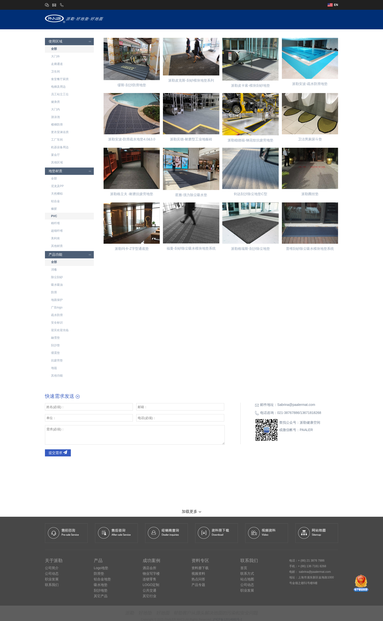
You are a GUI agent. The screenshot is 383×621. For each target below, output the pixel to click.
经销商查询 (285, 19)
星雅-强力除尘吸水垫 (191, 195)
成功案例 (261, 19)
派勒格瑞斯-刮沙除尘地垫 (250, 249)
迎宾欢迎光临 (60, 330)
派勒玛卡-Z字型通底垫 (132, 249)
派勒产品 (214, 19)
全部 (54, 49)
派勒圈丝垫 (310, 194)
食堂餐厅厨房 (60, 79)
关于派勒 (192, 19)
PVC (54, 216)
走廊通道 (57, 64)
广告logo (57, 307)
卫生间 (55, 71)
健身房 (55, 102)
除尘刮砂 (57, 277)
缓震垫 (55, 353)
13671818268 (310, 413)
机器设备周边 (60, 147)
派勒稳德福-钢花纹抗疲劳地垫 (250, 140)
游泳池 (55, 117)
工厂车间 (57, 139)
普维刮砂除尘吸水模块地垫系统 (310, 249)
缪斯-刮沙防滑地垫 (131, 85)
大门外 (55, 56)
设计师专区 (237, 19)
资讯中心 (308, 19)
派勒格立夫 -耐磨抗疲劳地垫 (131, 194)
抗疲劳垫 (57, 360)
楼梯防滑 (57, 124)
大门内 (55, 109)
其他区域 (57, 162)
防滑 (54, 292)
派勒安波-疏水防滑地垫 (310, 84)
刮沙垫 (55, 345)
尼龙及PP (57, 186)
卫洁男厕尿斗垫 (310, 139)
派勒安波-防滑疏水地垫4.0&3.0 (131, 139)
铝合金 (55, 201)
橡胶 (54, 209)
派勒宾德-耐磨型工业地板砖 (191, 139)
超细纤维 (57, 230)
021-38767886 (288, 413)
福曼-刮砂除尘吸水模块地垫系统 (191, 248)
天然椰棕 (57, 193)
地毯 (54, 368)
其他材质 (57, 246)
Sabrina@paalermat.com (296, 405)
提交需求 (58, 453)
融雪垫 (55, 337)
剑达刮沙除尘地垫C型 (250, 194)
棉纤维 (55, 223)
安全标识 (57, 322)
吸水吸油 (57, 284)
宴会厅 (55, 155)
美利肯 (55, 238)
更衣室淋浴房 (60, 132)
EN (333, 5)
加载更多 (191, 511)
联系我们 (330, 19)
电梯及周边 (58, 86)
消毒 (54, 269)
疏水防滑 (57, 315)
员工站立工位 (60, 94)
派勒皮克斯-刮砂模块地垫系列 (191, 80)
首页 (174, 19)
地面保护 (57, 300)
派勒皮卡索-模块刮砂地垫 (250, 85)
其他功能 (57, 375)
